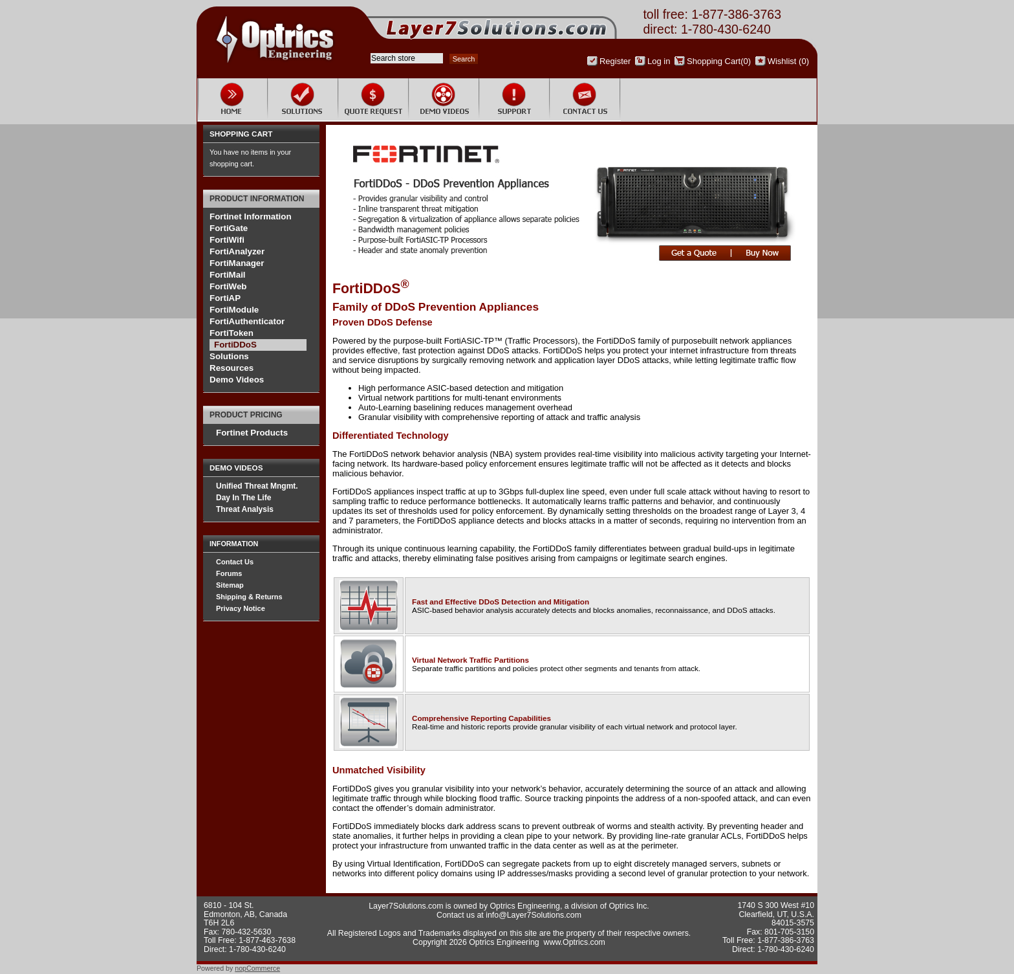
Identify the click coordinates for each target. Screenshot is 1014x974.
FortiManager (237, 263)
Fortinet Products (252, 432)
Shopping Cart (713, 61)
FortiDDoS (235, 344)
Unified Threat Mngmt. (257, 486)
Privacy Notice (240, 608)
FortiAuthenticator (247, 321)
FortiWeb (228, 286)
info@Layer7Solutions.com (533, 915)
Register (615, 61)
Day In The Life (243, 497)
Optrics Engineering (525, 906)
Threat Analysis (245, 509)
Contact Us (234, 562)
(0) (745, 61)
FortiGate (229, 228)
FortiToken (231, 333)
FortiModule (234, 310)
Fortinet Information (251, 216)
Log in (658, 61)
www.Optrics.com (574, 942)
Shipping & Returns (249, 597)
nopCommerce (257, 968)
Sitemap (230, 585)
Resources (231, 368)
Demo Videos (237, 379)
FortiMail (228, 275)
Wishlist (782, 61)
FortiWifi (227, 240)
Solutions (229, 356)
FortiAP (225, 298)
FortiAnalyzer (237, 251)
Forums (229, 573)
